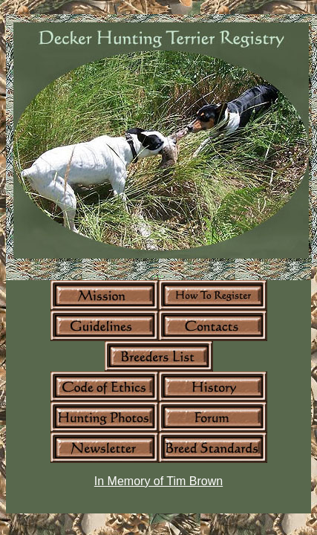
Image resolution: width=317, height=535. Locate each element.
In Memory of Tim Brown (158, 481)
